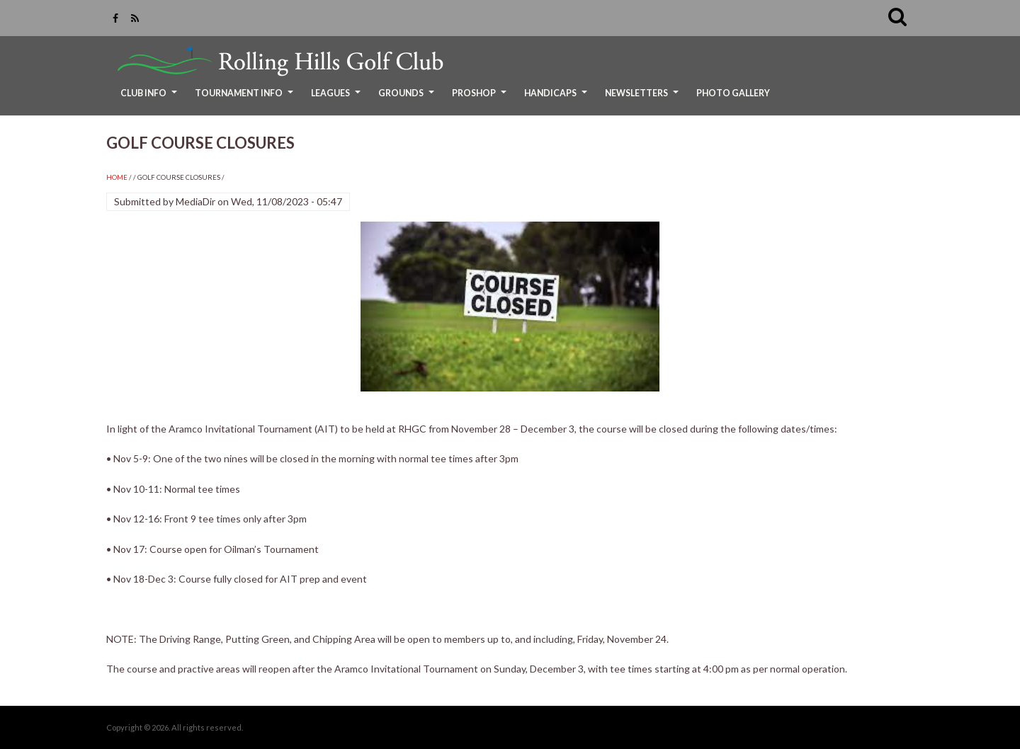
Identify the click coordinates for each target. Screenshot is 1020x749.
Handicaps (557, 98)
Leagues (337, 98)
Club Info (150, 98)
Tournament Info (246, 98)
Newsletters (643, 98)
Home (117, 177)
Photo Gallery (733, 93)
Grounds (408, 98)
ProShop (481, 98)
